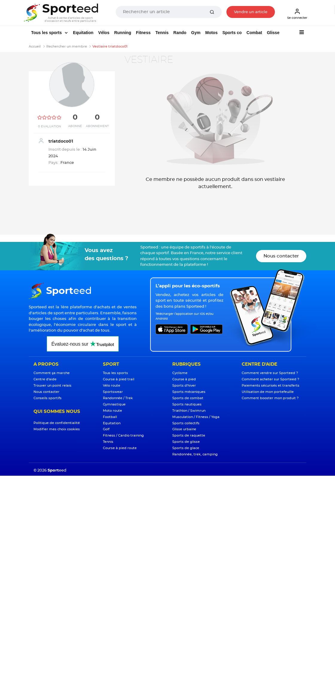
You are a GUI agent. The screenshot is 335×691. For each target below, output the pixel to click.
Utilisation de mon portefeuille (268, 391)
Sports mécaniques (188, 391)
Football (110, 417)
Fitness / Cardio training (123, 435)
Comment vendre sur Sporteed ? (270, 373)
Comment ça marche (52, 373)
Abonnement (97, 126)
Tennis (161, 32)
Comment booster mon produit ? (270, 398)
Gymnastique (114, 404)
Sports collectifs (186, 423)
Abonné (75, 126)
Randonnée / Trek (118, 398)
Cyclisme (180, 373)
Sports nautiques (187, 404)
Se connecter (297, 13)
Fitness (143, 32)
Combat (254, 32)
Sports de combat (187, 398)
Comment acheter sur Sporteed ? (270, 379)
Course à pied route (120, 448)
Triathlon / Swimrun (188, 410)
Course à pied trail (118, 379)
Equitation (83, 32)
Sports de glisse (186, 441)
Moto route (112, 410)
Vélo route (111, 385)
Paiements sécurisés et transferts (270, 385)
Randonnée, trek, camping (195, 454)
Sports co (232, 32)
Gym (195, 32)
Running (122, 32)
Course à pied (184, 379)
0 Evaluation (49, 126)
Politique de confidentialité (57, 423)
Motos (211, 32)
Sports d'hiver (184, 385)
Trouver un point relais (52, 385)
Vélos (103, 32)
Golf (106, 429)
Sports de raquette (188, 435)
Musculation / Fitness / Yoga (196, 417)
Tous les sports (47, 32)
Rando (180, 32)
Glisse (273, 32)
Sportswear (113, 391)
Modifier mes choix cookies (57, 429)
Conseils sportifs (48, 398)
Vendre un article (250, 12)
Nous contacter (281, 256)
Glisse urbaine (184, 429)
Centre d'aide (45, 379)
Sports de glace (185, 448)
